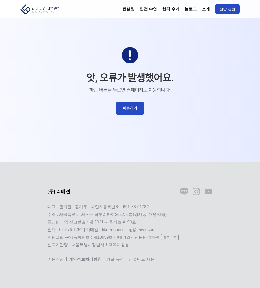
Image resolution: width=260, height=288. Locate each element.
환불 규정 (115, 259)
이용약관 (55, 259)
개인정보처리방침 (85, 259)
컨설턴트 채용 (142, 259)
